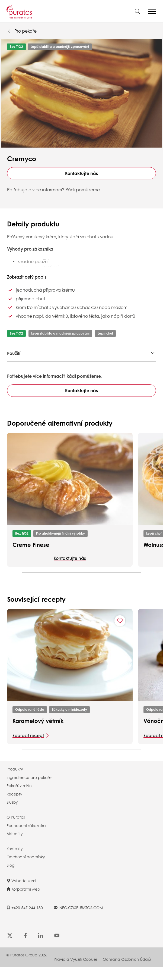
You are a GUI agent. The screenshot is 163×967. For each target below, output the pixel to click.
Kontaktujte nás (81, 173)
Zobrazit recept (28, 735)
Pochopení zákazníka (26, 825)
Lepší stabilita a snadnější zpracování (60, 46)
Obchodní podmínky (26, 856)
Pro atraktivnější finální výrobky (60, 533)
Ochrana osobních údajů (127, 959)
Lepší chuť (105, 333)
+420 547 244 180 (25, 907)
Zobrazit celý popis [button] (26, 277)
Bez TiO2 (16, 46)
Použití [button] (13, 353)
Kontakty (15, 848)
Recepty (14, 794)
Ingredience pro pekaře (29, 777)
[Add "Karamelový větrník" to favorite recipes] (120, 620)
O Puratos (16, 817)
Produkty (15, 769)
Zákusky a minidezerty (69, 709)
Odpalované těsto (29, 709)
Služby (12, 802)
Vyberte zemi (21, 880)
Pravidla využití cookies (75, 959)
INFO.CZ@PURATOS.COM (78, 907)
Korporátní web (23, 889)
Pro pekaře (25, 31)
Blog (10, 865)
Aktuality (15, 833)
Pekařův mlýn (19, 785)
